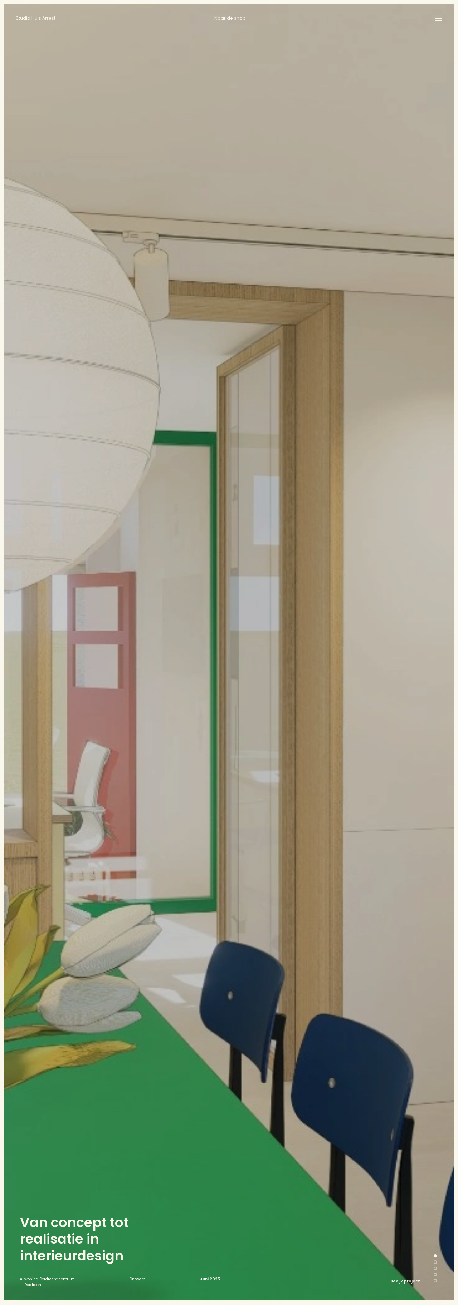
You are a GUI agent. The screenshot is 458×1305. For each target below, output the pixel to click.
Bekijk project (405, 1281)
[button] (435, 1255)
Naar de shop (230, 18)
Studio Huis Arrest (35, 18)
